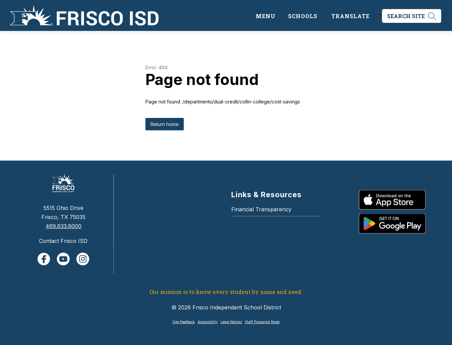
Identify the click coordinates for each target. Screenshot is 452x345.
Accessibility (208, 322)
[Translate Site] (350, 16)
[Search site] (411, 16)
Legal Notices (231, 322)
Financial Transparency (261, 209)
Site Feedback (183, 322)
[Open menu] (265, 16)
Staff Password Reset (262, 322)
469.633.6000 (63, 226)
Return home (164, 124)
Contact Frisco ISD (63, 241)
